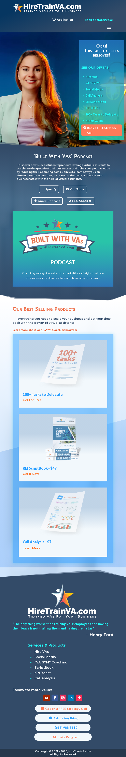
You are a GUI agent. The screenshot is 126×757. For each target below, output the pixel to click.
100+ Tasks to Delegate (43, 394)
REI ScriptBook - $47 (40, 468)
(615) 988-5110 (66, 727)
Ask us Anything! (66, 718)
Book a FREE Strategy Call (101, 130)
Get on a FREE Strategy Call (66, 708)
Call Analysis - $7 (37, 542)
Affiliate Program (66, 737)
